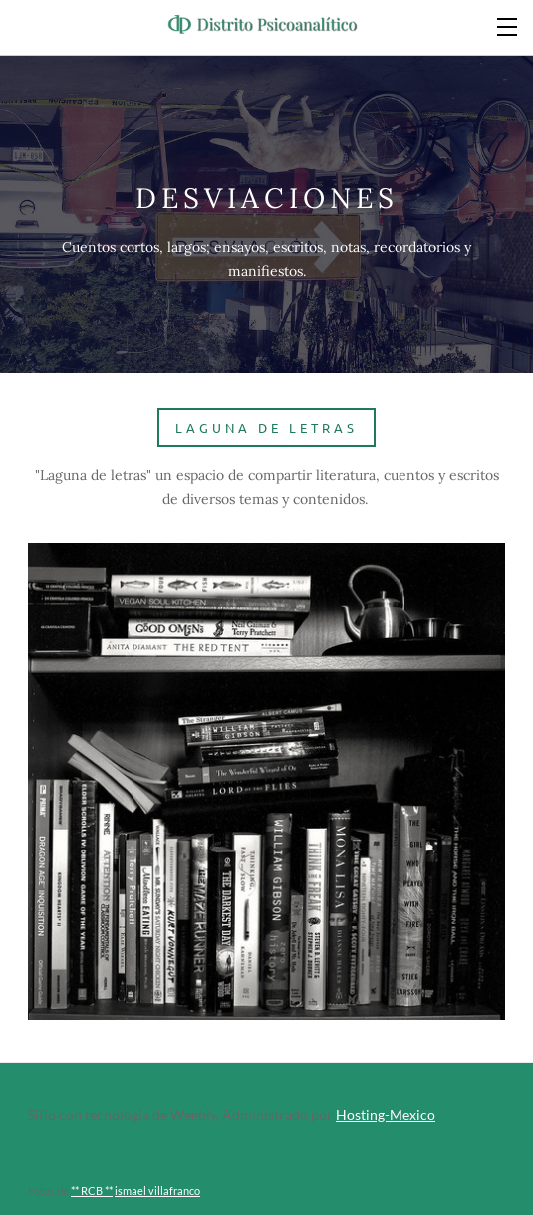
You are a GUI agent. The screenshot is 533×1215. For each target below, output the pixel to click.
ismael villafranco (157, 1190)
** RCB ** (92, 1190)
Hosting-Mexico (385, 1114)
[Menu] (508, 25)
